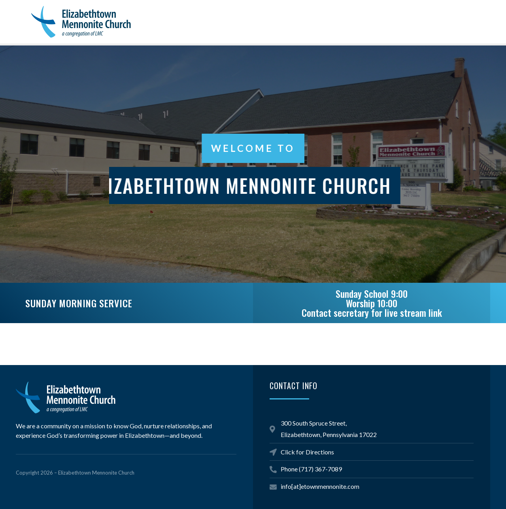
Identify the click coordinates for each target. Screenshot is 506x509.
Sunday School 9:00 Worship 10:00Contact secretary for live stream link (372, 303)
